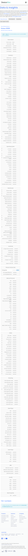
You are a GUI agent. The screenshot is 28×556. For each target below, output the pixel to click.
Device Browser (23, 12)
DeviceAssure (3, 518)
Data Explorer (6, 13)
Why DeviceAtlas (22, 516)
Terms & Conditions (4, 544)
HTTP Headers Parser (16, 16)
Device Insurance (14, 526)
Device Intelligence (4, 534)
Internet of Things (14, 519)
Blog (16, 535)
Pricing (2, 522)
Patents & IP (21, 519)
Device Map (3, 519)
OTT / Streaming (14, 520)
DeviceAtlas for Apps (5, 516)
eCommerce (13, 522)
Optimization (13, 516)
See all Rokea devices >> (5, 26)
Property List (23, 15)
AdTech (12, 515)
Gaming (12, 523)
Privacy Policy (10, 544)
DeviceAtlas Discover (5, 520)
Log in (3, 34)
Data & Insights (7, 535)
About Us (20, 515)
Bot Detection (18, 534)
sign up (7, 34)
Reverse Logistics (14, 524)
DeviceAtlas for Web (4, 515)
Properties (18, 19)
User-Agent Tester (4, 21)
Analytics (12, 518)
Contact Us (21, 522)
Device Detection (12, 534)
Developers (13, 535)
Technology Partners (22, 518)
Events (20, 520)
